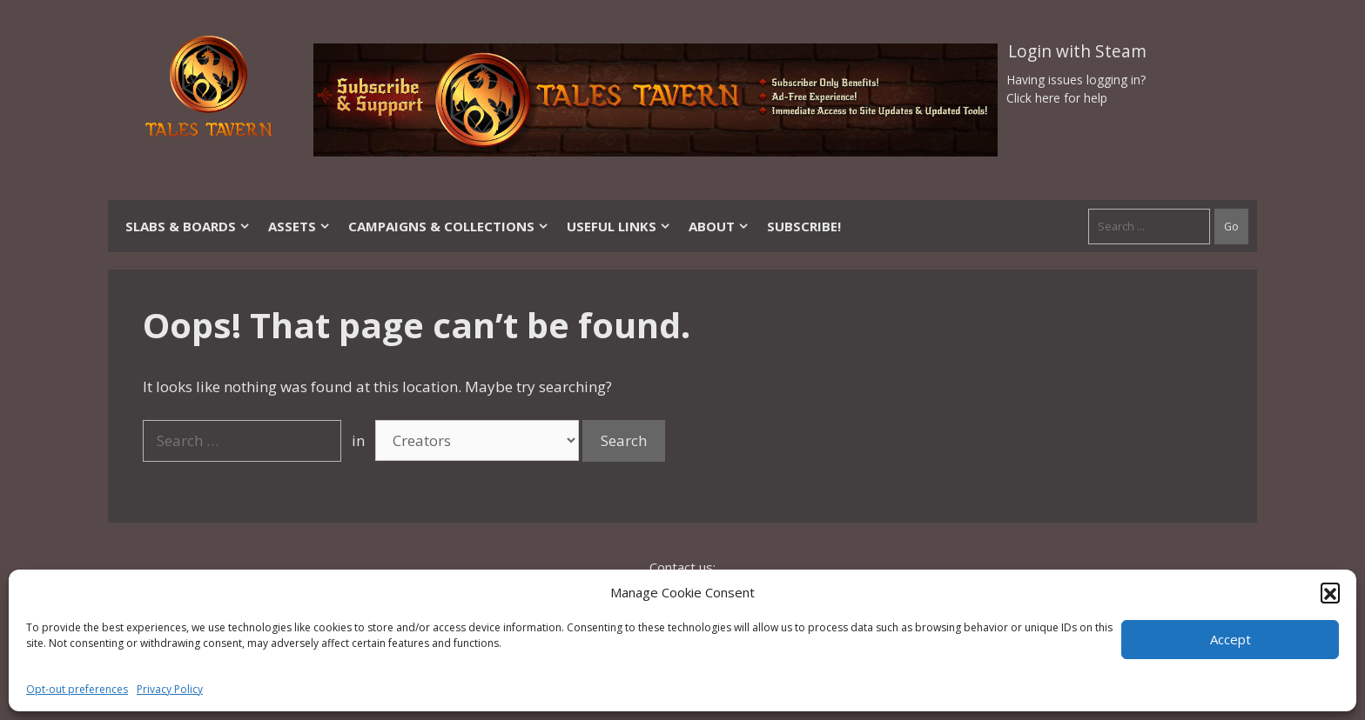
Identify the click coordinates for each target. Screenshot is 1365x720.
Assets (299, 226)
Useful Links (619, 226)
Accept (1230, 639)
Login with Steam (1077, 51)
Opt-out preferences (77, 689)
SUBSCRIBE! (804, 226)
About (719, 226)
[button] (1330, 592)
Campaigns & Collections (448, 226)
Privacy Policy (170, 689)
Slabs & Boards (188, 226)
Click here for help (1056, 98)
